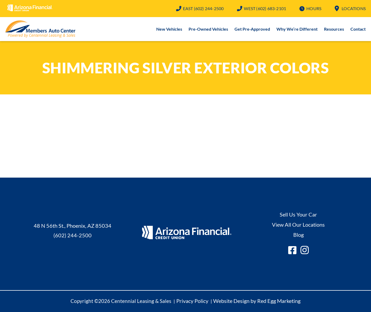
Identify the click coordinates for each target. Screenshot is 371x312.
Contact (358, 28)
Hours (313, 8)
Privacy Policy (192, 301)
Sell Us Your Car (298, 214)
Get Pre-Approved (252, 28)
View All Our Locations (298, 224)
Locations (354, 8)
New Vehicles (169, 28)
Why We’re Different (297, 28)
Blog (298, 234)
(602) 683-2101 (265, 8)
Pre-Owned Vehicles (208, 28)
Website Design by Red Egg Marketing (256, 301)
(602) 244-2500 (203, 8)
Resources (334, 28)
